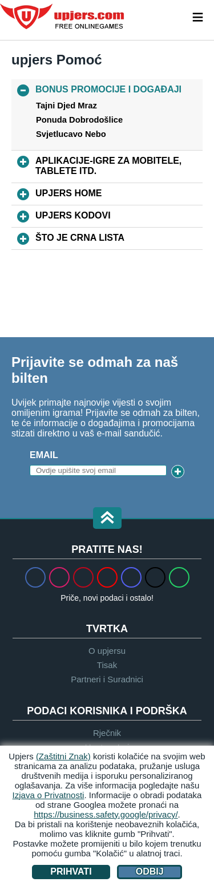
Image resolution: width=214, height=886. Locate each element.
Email (44, 455)
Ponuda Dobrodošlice (79, 119)
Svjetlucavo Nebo (71, 134)
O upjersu (107, 651)
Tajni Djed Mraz (66, 105)
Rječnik (107, 733)
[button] (107, 519)
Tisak (107, 665)
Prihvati (70, 871)
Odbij (150, 871)
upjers (63, 16)
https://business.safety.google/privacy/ (105, 814)
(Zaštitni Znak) (63, 756)
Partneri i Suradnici (107, 679)
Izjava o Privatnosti (48, 795)
